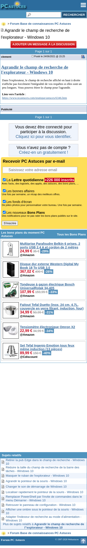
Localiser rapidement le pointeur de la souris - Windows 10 (44, 492)
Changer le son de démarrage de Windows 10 (36, 486)
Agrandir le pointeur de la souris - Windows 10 (36, 481)
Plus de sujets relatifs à (43, 525)
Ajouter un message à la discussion (43, 44)
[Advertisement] (43, 409)
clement (6, 56)
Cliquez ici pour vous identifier (43, 136)
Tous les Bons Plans (71, 234)
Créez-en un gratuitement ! (43, 152)
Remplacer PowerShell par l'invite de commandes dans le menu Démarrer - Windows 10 (44, 498)
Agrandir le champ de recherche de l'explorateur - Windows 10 (34, 70)
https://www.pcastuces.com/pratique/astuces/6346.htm (34, 98)
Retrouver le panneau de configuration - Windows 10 (41, 505)
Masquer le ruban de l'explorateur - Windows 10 (37, 475)
